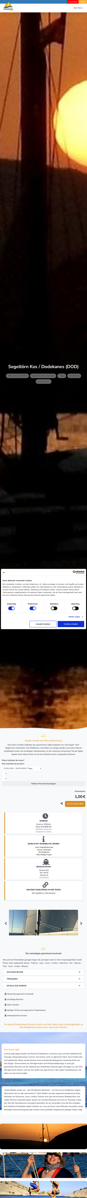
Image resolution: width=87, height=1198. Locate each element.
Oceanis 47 (44, 875)
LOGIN (82, 2)
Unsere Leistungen (44, 850)
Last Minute (73, 2)
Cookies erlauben (71, 624)
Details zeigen (74, 617)
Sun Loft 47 (44, 873)
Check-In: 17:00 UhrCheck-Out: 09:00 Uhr (43, 825)
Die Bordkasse (44, 852)
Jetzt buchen (75, 803)
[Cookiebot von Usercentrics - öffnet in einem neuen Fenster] (74, 572)
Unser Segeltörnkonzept (44, 847)
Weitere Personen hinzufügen (43, 783)
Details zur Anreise (43, 986)
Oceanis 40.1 (44, 870)
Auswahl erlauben (43, 624)
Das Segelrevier (43, 972)
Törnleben (43, 979)
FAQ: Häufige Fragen (44, 855)
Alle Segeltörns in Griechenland (43, 893)
